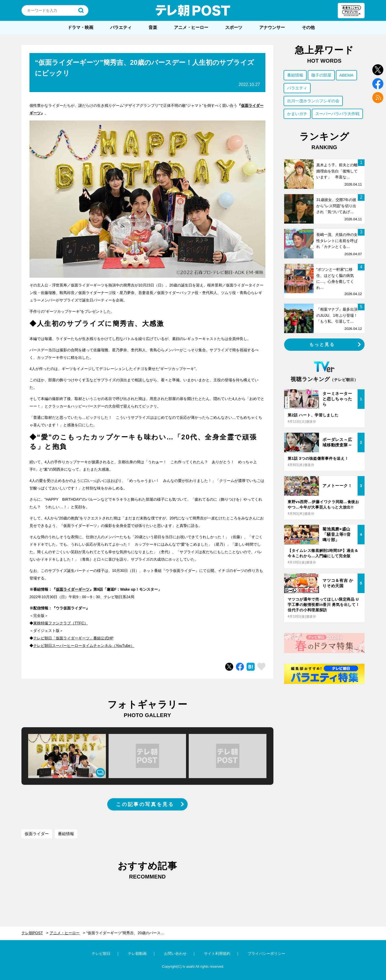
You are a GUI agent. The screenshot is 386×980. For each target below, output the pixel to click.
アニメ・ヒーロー (191, 27)
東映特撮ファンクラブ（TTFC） (60, 623)
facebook (377, 83)
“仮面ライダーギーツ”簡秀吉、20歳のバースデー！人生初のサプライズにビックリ (129, 933)
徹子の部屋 (321, 75)
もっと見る (322, 344)
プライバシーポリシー (266, 953)
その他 (308, 27)
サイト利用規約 (217, 953)
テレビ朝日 (101, 953)
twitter (377, 69)
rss (377, 97)
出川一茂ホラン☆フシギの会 (313, 101)
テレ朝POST (193, 10)
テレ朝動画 (137, 953)
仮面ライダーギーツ (73, 589)
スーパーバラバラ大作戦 (337, 113)
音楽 (153, 27)
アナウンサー (272, 27)
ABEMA (346, 75)
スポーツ (233, 27)
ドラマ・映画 (80, 27)
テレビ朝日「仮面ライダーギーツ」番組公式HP (73, 638)
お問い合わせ (175, 953)
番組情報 (66, 833)
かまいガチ (297, 113)
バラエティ (121, 27)
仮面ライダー (37, 833)
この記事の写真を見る (145, 804)
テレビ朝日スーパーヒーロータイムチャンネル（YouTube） (83, 645)
